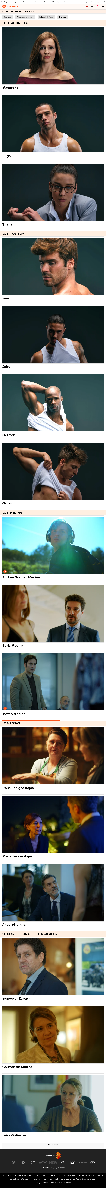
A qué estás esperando (13, 2)
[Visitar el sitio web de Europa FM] (83, 1162)
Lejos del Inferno (46, 17)
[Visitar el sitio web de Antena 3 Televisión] (13, 1162)
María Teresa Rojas (17, 856)
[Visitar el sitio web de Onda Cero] (73, 1162)
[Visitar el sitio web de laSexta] (23, 1162)
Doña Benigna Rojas (18, 788)
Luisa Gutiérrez (14, 1135)
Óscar (7, 503)
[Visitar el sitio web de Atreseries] (63, 1162)
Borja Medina (12, 645)
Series (5, 12)
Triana (7, 224)
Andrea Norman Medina (21, 577)
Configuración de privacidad (84, 1179)
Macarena (10, 88)
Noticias (29, 12)
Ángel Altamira (14, 925)
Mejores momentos (25, 17)
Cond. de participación (62, 1179)
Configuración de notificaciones (47, 1183)
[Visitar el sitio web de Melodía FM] (93, 1162)
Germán (8, 435)
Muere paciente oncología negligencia (78, 2)
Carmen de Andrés (17, 1067)
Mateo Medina (13, 714)
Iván (5, 298)
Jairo (6, 367)
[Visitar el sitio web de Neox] (33, 1162)
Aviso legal (14, 1179)
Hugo (6, 156)
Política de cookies (45, 1179)
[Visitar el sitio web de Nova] (43, 1162)
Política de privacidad (28, 1179)
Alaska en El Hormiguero (53, 2)
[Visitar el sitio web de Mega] (53, 1162)
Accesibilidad (66, 1183)
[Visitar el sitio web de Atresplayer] (48, 1167)
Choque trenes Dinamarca (33, 2)
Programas (17, 12)
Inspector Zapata (16, 998)
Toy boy (7, 17)
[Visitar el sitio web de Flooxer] (60, 1167)
